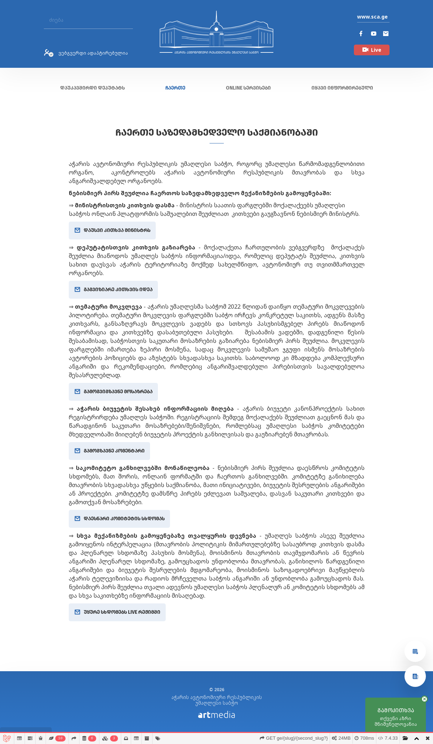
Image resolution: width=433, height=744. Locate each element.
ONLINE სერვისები (248, 88)
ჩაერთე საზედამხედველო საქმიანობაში (216, 132)
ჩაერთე (175, 88)
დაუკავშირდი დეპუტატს (92, 88)
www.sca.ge (372, 16)
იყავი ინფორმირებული (342, 88)
